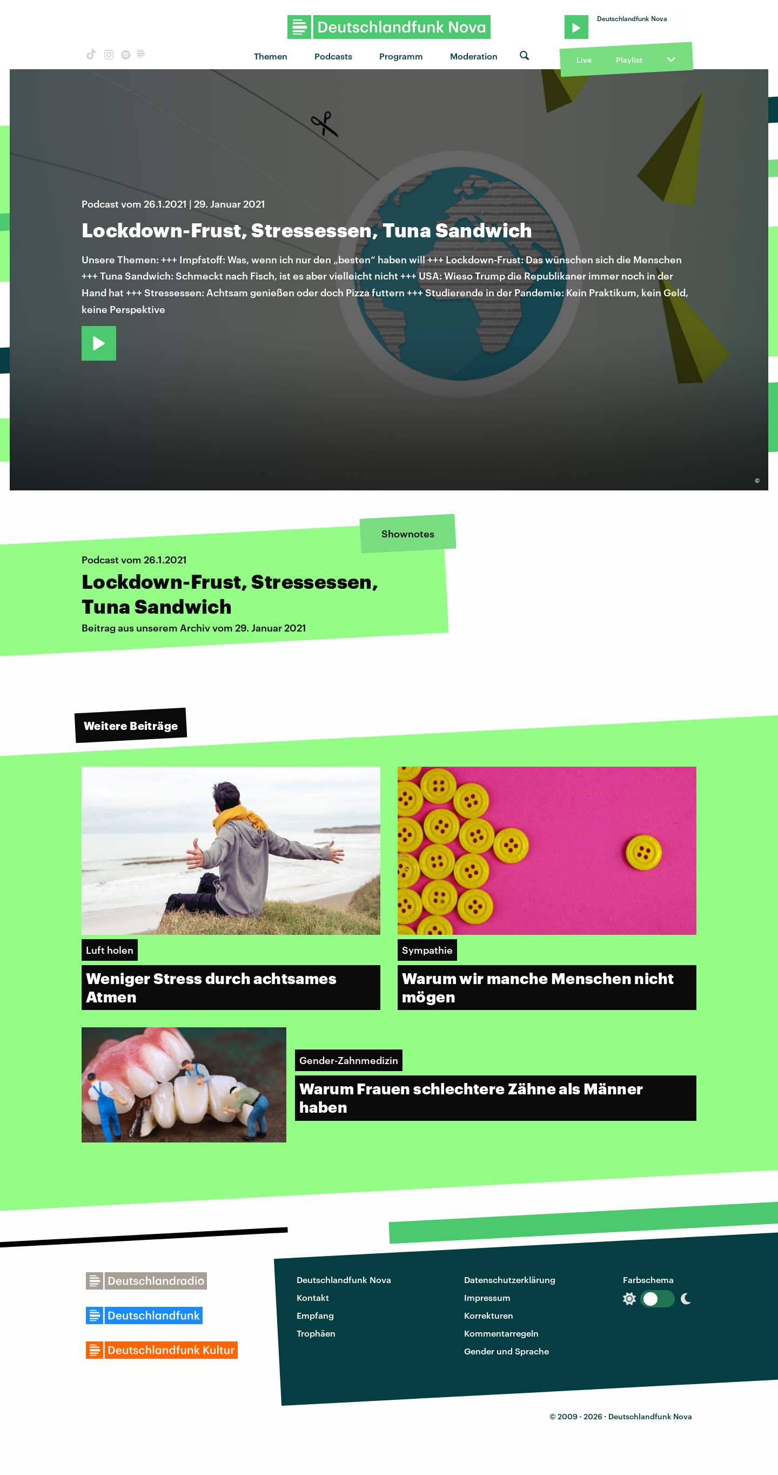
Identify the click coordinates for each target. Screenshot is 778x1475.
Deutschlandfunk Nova (344, 1279)
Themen (270, 56)
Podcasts (333, 56)
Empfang (315, 1315)
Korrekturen (488, 1315)
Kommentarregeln (501, 1333)
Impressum (487, 1297)
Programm (401, 56)
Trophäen (316, 1333)
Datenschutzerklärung (509, 1279)
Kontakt (313, 1297)
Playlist (629, 59)
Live (584, 59)
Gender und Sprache (506, 1351)
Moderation (474, 56)
